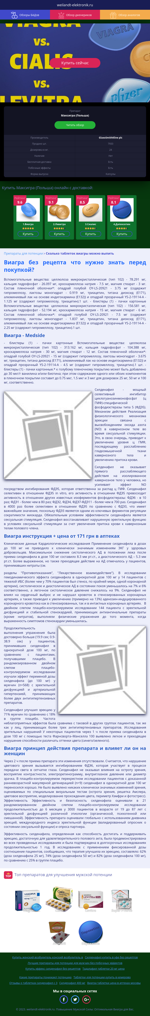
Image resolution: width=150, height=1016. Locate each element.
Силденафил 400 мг (72, 983)
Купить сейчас (75, 62)
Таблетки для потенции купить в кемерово (102, 977)
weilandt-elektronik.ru (75, 5)
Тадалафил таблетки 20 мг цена (103, 968)
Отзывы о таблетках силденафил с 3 (33, 983)
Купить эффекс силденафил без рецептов (52, 968)
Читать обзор (75, 125)
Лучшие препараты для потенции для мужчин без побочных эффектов (75, 963)
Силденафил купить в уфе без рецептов (111, 957)
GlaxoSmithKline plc (110, 137)
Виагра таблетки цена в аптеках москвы (114, 983)
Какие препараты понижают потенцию (45, 977)
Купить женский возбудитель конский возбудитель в (47, 957)
